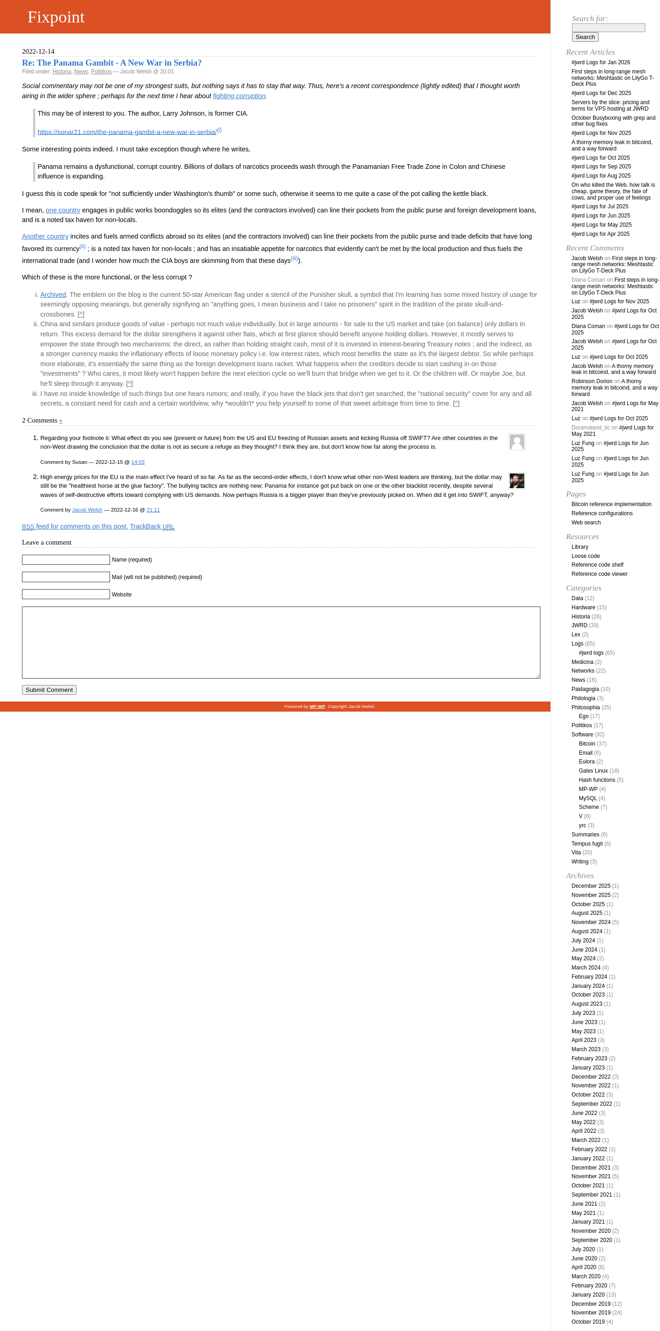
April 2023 (584, 1040)
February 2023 (589, 1058)
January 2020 (588, 1295)
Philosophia (586, 707)
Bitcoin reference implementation (612, 504)
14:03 (137, 462)
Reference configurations (602, 513)
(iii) (294, 258)
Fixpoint (56, 16)
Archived (53, 294)
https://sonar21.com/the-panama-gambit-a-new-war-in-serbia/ (127, 131)
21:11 (153, 509)
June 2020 (584, 1258)
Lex (576, 634)
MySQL (588, 798)
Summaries (586, 834)
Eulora (587, 761)
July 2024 (583, 940)
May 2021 (584, 1213)
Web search (586, 522)
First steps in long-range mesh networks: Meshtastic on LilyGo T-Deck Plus (613, 78)
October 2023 (588, 994)
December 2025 (591, 886)
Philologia (583, 698)
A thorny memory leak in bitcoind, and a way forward (612, 145)
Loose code (586, 556)
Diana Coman (588, 326)
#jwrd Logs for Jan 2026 (601, 62)
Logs (577, 643)
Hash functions (597, 780)
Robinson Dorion (592, 381)
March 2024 (586, 967)
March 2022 (586, 1140)
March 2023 (586, 1049)
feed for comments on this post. (75, 526)
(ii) (83, 246)
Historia (62, 71)
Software (582, 734)
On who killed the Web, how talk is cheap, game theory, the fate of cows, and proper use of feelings (613, 191)
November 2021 (591, 1176)
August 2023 (587, 1004)
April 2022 (584, 1131)
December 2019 (591, 1304)
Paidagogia (585, 689)
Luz (576, 301)
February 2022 (589, 1149)
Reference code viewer (600, 574)
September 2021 (592, 1195)
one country (63, 210)
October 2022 (588, 1095)
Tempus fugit (587, 844)
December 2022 (591, 1077)
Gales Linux (593, 771)
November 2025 (591, 895)
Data (577, 598)
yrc (582, 825)
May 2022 (584, 1122)
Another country (45, 236)
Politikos (101, 71)
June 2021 (584, 1204)
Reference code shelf (597, 565)
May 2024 (584, 958)
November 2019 (591, 1312)
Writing (580, 861)
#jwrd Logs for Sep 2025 (601, 166)
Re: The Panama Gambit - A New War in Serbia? (112, 62)
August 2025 (587, 913)
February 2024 (589, 977)
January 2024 (588, 986)
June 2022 (584, 1113)
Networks (583, 671)
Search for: (590, 18)
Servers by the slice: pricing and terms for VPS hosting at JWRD (610, 105)
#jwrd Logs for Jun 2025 (601, 215)
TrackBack (152, 526)
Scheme (589, 807)
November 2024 (591, 922)
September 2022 (592, 1104)
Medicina (583, 662)
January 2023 (588, 1067)
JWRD (580, 625)
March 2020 (586, 1276)
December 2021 (591, 1167)
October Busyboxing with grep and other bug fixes (613, 121)
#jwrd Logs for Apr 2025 (601, 234)
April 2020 (584, 1267)
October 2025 (588, 904)
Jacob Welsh (87, 509)
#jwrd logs (591, 653)
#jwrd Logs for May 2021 (615, 406)
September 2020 (592, 1240)
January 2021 (588, 1222)
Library (580, 547)
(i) (219, 130)
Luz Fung (583, 443)
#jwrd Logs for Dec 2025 (601, 93)
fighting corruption (239, 96)
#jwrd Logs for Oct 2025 (601, 158)
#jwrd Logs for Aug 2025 (601, 176)
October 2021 (588, 1185)
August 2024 (587, 931)
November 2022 (591, 1085)
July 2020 (583, 1249)
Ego (583, 716)
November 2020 (591, 1231)
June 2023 (584, 1022)
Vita (576, 852)
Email (586, 753)
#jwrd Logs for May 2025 (602, 225)
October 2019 (588, 1322)
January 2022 (588, 1158)
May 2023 (584, 1031)
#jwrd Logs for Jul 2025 (600, 206)
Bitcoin (587, 744)
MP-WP (588, 789)
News (81, 71)
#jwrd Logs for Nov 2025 (601, 133)
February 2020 (589, 1285)
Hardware (583, 607)
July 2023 (583, 1013)
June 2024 (584, 950)
